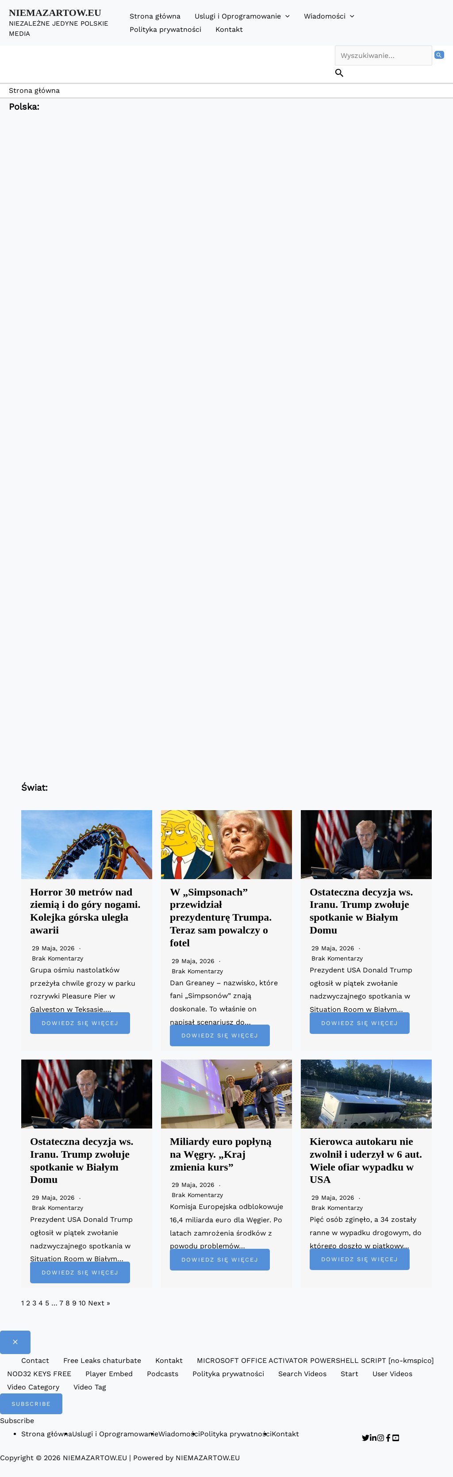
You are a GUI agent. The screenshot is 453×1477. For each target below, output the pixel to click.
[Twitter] (365, 1438)
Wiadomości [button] (329, 16)
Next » (99, 1303)
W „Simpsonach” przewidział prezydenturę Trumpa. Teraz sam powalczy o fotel (221, 917)
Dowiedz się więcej (80, 1023)
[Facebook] (388, 1438)
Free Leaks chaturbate (102, 1360)
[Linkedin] (373, 1438)
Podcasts (162, 1374)
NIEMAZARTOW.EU (55, 12)
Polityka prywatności (165, 29)
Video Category (33, 1387)
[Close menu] (15, 1342)
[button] (285, 16)
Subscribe (17, 1420)
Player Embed (109, 1374)
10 (82, 1303)
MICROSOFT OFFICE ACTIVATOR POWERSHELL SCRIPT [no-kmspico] (315, 1360)
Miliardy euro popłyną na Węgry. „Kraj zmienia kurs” (221, 1154)
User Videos (392, 1374)
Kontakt (229, 29)
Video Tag (89, 1387)
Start (349, 1374)
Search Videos (302, 1374)
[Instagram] (380, 1438)
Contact (35, 1360)
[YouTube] (395, 1438)
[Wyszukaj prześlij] (439, 55)
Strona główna (155, 16)
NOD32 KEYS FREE (39, 1374)
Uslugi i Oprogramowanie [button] (242, 16)
